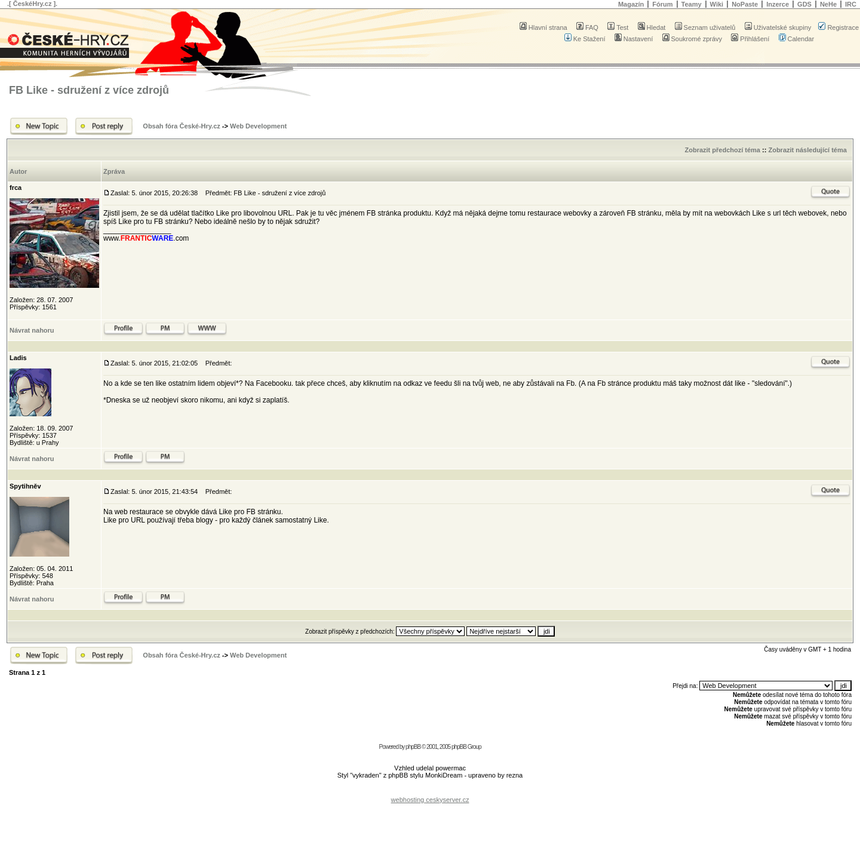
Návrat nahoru (32, 330)
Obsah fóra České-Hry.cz (181, 126)
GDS (804, 4)
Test (617, 27)
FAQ (587, 27)
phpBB (413, 747)
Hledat (652, 27)
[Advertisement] (430, 790)
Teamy (691, 4)
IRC (850, 4)
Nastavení (634, 38)
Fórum (662, 4)
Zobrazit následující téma (807, 149)
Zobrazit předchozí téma (722, 149)
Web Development (258, 126)
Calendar (797, 38)
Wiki (717, 4)
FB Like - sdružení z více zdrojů (89, 90)
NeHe (828, 4)
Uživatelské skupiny (778, 27)
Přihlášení (750, 38)
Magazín (631, 4)
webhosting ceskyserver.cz (430, 799)
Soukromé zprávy (692, 38)
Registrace (838, 27)
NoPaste (745, 4)
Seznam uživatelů (705, 27)
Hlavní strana (543, 27)
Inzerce (777, 4)
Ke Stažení (585, 38)
